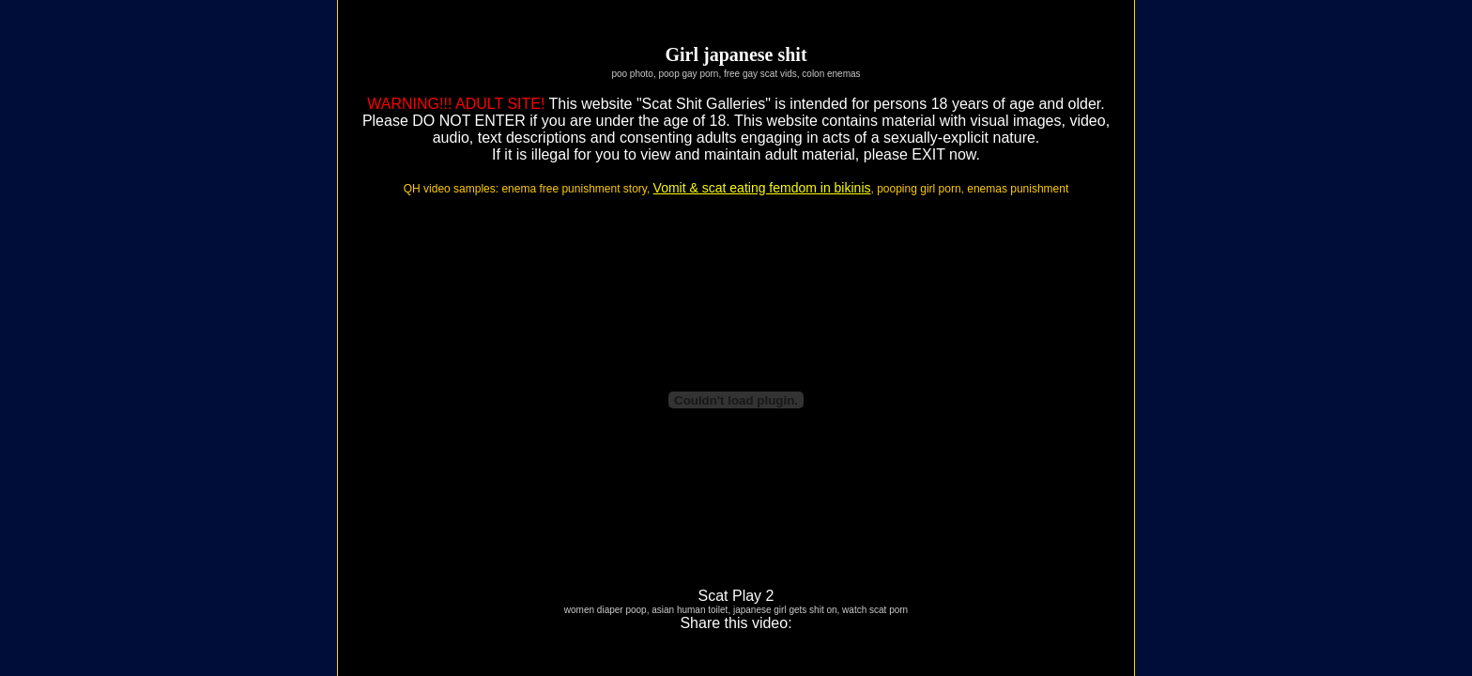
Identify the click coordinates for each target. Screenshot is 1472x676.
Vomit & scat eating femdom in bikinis (762, 187)
